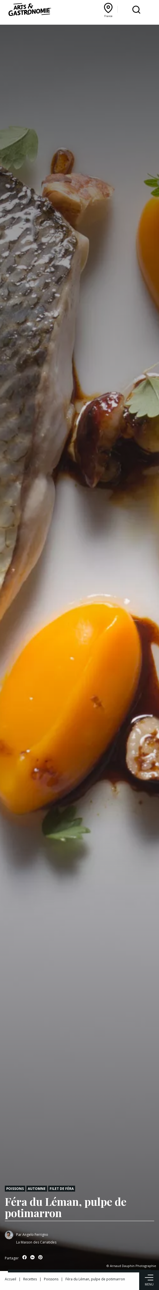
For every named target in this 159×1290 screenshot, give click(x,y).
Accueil (10, 1279)
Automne (37, 1188)
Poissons (15, 1188)
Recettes (30, 1279)
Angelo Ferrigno (35, 1234)
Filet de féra (62, 1188)
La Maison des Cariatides (36, 1242)
